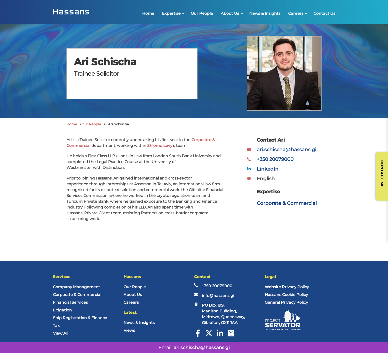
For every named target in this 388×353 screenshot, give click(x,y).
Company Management (76, 287)
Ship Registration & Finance (80, 318)
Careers (295, 13)
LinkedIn (267, 169)
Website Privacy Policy (287, 287)
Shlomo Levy (159, 145)
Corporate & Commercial (287, 203)
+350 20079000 (275, 159)
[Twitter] (208, 335)
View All (60, 333)
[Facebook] (197, 335)
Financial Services (70, 302)
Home (148, 13)
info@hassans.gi (218, 295)
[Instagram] (231, 335)
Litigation (62, 310)
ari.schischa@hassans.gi (286, 149)
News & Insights (264, 13)
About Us (230, 13)
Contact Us (324, 13)
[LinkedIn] (220, 335)
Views (129, 330)
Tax (56, 325)
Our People (202, 13)
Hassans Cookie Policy (286, 294)
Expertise (171, 13)
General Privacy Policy (286, 302)
